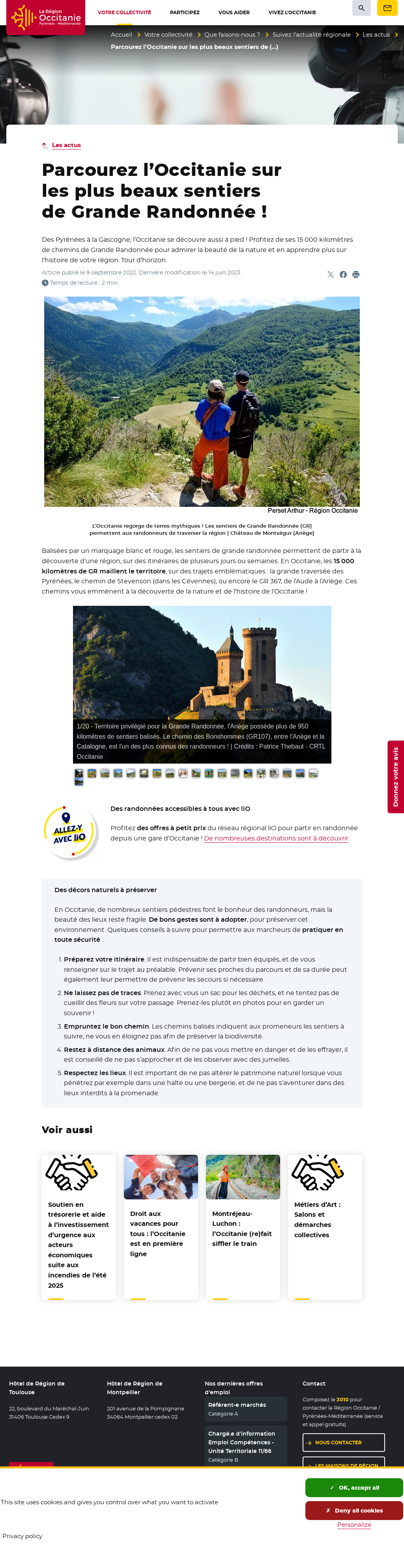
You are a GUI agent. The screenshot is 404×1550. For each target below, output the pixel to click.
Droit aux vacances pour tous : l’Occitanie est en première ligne (157, 1234)
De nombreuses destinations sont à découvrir (276, 838)
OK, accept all (354, 1487)
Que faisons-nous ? (232, 34)
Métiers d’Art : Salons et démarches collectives (317, 1220)
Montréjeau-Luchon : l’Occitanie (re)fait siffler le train (242, 1229)
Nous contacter (338, 1442)
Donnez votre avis (395, 777)
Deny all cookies (354, 1510)
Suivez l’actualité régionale (312, 34)
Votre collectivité (168, 34)
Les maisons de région (346, 1466)
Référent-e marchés (237, 1404)
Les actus (376, 34)
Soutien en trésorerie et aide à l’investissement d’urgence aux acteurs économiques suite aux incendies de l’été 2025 (78, 1245)
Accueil (121, 34)
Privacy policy (22, 1536)
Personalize (354, 1524)
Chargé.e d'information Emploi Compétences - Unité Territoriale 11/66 (241, 1442)
